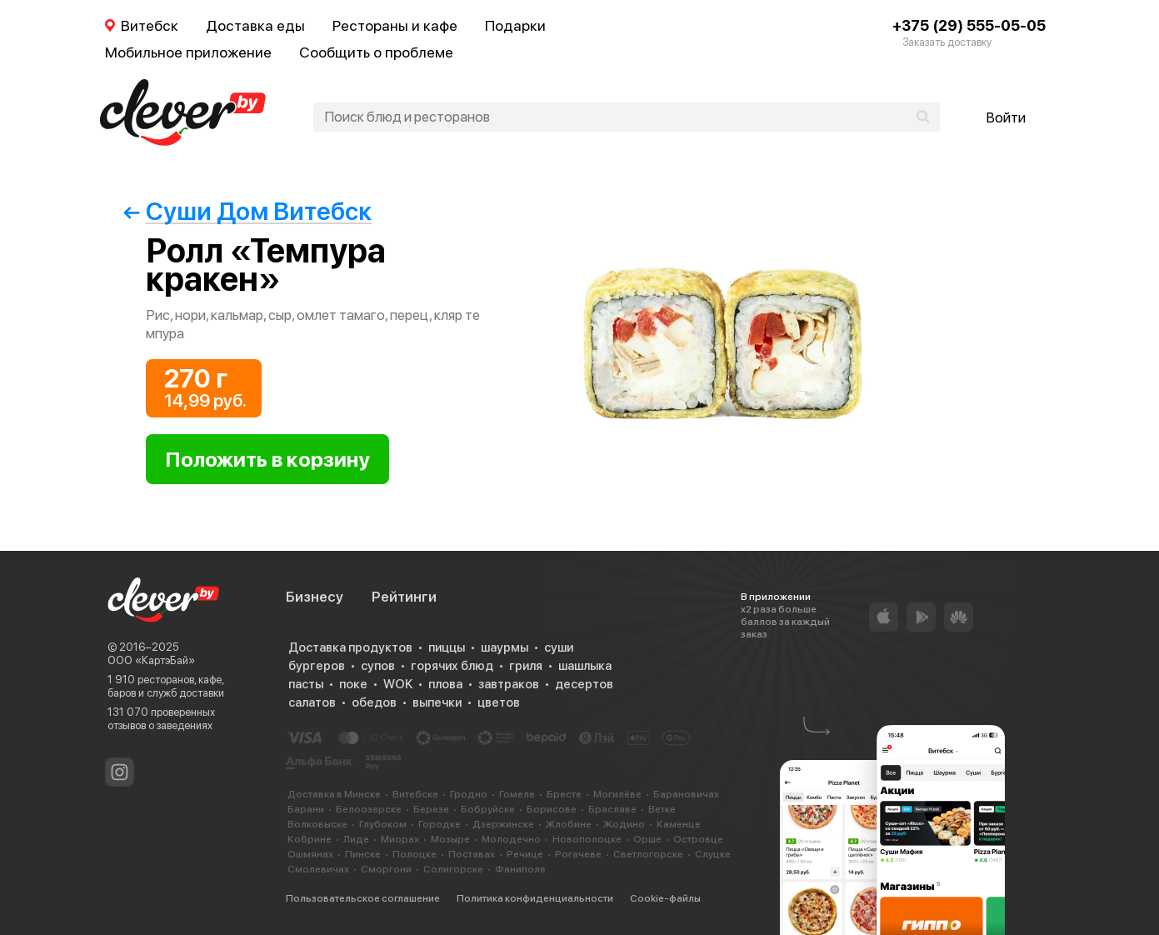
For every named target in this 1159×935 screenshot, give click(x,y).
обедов (374, 702)
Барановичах (686, 794)
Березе (431, 809)
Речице (525, 854)
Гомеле (517, 794)
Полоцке (414, 854)
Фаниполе (520, 869)
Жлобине (569, 824)
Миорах (400, 839)
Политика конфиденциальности (535, 898)
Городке (439, 824)
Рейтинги (404, 596)
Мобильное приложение (188, 52)
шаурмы (504, 647)
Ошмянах (310, 854)
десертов (584, 684)
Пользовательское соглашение (363, 898)
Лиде (356, 839)
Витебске (415, 794)
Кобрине (309, 839)
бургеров (316, 665)
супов (378, 665)
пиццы (446, 647)
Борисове (552, 809)
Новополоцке (587, 839)
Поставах (471, 854)
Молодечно (511, 839)
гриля (525, 665)
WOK (397, 684)
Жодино (624, 824)
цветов (498, 702)
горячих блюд (452, 665)
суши (558, 647)
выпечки (437, 702)
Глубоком (383, 824)
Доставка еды (255, 25)
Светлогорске (648, 854)
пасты (305, 684)
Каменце (679, 824)
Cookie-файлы (665, 898)
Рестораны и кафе (394, 25)
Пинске (363, 854)
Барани (305, 809)
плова (445, 684)
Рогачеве (578, 854)
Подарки (515, 25)
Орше (647, 839)
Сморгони (386, 869)
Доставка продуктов (350, 647)
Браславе (612, 809)
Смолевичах (318, 869)
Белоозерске (369, 809)
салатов (312, 702)
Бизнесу (314, 596)
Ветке (662, 809)
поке (353, 684)
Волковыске (317, 824)
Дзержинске (503, 824)
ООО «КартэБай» (151, 660)
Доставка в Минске (334, 794)
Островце (698, 839)
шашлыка (585, 665)
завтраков (508, 684)
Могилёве (617, 794)
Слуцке (713, 854)
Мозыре (450, 839)
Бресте (564, 794)
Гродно (468, 794)
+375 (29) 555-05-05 (969, 25)
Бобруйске (488, 809)
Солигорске (453, 869)
